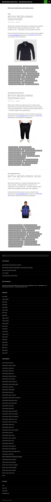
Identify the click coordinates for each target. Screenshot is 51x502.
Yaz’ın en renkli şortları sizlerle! (9, 270)
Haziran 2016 (5, 323)
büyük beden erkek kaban (31, 71)
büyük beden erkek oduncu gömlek (10, 430)
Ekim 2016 (4, 312)
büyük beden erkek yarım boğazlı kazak (11, 451)
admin (18, 22)
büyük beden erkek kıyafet (33, 235)
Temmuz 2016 (5, 320)
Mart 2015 (4, 339)
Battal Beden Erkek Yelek (24, 176)
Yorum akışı (4, 490)
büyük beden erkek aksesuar (15, 225)
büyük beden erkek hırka (29, 69)
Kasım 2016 (5, 310)
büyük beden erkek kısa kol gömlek (10, 416)
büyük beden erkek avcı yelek (9, 365)
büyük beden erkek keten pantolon (31, 75)
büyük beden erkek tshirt (31, 80)
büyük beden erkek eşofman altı (16, 92)
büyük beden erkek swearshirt (16, 80)
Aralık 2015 (5, 328)
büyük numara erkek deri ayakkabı (10, 464)
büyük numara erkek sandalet (9, 470)
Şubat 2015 (5, 342)
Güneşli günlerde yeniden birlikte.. (10, 275)
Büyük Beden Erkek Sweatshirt (20, 18)
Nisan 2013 (5, 353)
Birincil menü (49, 2)
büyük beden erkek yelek (14, 82)
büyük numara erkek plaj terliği (16, 84)
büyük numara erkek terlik (32, 84)
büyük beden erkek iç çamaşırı (16, 71)
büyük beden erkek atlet (25, 147)
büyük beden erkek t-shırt (8, 440)
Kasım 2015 (5, 331)
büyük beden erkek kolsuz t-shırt (9, 419)
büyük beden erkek (13, 147)
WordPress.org (5, 493)
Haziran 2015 (5, 334)
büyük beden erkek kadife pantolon (17, 73)
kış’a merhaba (5, 273)
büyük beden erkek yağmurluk (16, 242)
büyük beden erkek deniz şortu (30, 66)
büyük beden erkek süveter (28, 78)
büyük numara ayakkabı (27, 82)
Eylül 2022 (4, 302)
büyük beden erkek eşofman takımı (17, 68)
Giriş (3, 485)
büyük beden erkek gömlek (15, 69)
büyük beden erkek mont (32, 77)
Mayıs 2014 (5, 345)
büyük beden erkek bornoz (15, 66)
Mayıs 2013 (5, 350)
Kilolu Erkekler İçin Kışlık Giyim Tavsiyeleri (11, 265)
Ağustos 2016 (5, 318)
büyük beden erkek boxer (15, 148)
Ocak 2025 (4, 296)
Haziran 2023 (5, 299)
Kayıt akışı (4, 488)
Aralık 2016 (5, 307)
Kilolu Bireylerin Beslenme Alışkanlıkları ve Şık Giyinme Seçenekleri (17, 267)
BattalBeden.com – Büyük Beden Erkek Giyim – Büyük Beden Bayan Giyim (24, 286)
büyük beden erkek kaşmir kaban (9, 400)
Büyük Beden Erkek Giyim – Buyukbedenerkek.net (17, 2)
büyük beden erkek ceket (28, 148)
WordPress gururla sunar (7, 500)
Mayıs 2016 (5, 326)
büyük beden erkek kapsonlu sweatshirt (18, 234)
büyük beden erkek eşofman (8, 378)
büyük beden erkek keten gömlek (9, 411)
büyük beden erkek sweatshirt (30, 161)
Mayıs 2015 (5, 336)
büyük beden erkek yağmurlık (9, 446)
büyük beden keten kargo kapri (9, 459)
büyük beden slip (26, 164)
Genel (9, 14)
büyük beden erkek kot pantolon (16, 77)
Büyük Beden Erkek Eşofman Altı (20, 97)
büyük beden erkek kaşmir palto (9, 403)
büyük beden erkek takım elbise (16, 163)
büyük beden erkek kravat (8, 424)
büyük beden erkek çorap (8, 373)
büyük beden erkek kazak (15, 75)
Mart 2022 (4, 304)
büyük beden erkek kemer (8, 408)
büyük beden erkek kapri (33, 73)
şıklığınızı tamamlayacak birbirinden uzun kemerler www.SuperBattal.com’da (19, 285)
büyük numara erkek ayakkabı (16, 244)
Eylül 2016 (4, 315)
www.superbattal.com (15, 35)
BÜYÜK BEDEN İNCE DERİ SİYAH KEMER (12, 456)
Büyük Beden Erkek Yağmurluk (9, 448)
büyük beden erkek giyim (32, 68)
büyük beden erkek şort (14, 78)
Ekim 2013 (4, 347)
